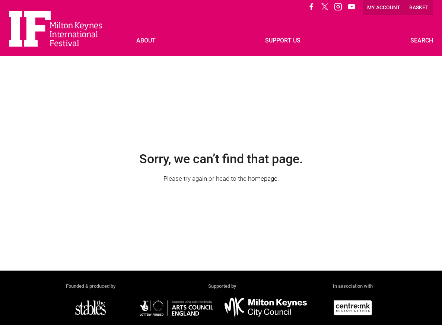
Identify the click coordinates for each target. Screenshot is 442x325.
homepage (262, 178)
